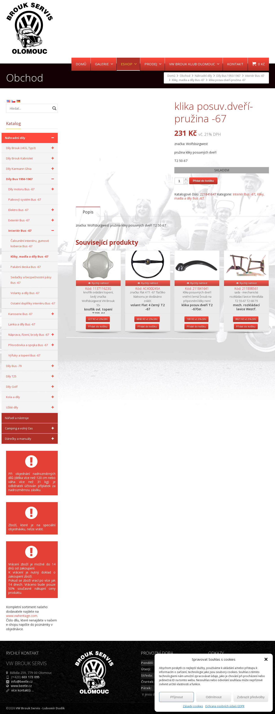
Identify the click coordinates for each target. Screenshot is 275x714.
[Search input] (30, 108)
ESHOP (129, 64)
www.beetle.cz (21, 686)
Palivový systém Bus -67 (24, 199)
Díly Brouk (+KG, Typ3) (30, 148)
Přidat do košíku (203, 180)
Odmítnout (214, 697)
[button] (266, 659)
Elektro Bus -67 (31, 210)
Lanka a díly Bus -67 (21, 324)
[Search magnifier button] (54, 108)
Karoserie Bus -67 (31, 314)
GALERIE (104, 64)
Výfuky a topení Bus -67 (24, 355)
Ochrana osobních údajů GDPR (224, 706)
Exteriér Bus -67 (31, 220)
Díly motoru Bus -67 (31, 189)
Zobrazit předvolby (251, 697)
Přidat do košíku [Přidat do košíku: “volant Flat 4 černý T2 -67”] (147, 349)
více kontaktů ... (22, 690)
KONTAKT (235, 64)
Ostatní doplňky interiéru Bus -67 (33, 303)
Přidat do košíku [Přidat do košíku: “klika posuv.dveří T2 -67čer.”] (196, 349)
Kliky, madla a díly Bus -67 (29, 256)
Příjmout (176, 697)
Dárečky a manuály (30, 438)
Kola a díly (30, 397)
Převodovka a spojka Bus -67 (31, 345)
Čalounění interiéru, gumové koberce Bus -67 (30, 243)
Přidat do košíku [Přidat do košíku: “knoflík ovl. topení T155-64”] (97, 349)
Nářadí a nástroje (17, 418)
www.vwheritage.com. (22, 616)
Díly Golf (30, 386)
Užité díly (30, 407)
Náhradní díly (30, 138)
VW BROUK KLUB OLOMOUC (194, 64)
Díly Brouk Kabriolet (30, 158)
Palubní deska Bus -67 (26, 267)
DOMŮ (81, 64)
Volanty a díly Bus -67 (25, 293)
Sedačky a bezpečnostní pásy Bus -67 (31, 280)
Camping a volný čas (30, 428)
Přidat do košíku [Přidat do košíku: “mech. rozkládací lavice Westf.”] (245, 349)
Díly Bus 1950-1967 (30, 179)
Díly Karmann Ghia (30, 168)
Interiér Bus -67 (244, 194)
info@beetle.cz (22, 681)
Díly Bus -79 (30, 366)
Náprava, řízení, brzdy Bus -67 (31, 334)
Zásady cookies (193, 706)
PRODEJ (153, 64)
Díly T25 (30, 376)
